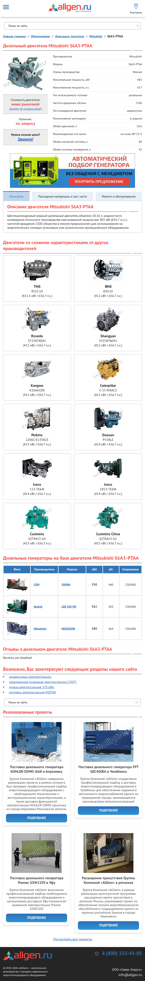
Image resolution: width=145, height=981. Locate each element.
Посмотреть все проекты (72, 939)
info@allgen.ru (130, 974)
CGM (36, 584)
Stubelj (38, 606)
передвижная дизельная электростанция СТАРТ (42, 682)
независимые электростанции (30, 677)
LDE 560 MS (69, 606)
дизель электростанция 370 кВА (31, 687)
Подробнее (36, 818)
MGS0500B (68, 628)
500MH (66, 584)
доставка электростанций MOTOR (32, 692)
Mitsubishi (40, 628)
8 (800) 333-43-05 (122, 953)
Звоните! (25, 139)
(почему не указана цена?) (25, 109)
